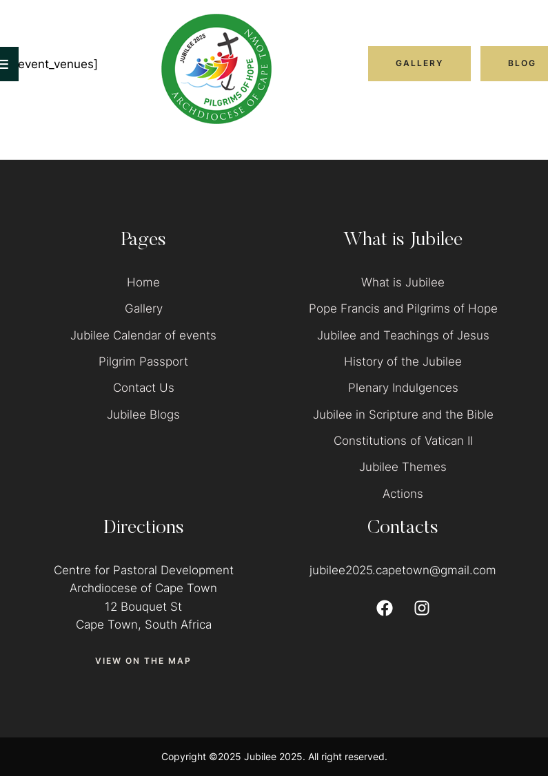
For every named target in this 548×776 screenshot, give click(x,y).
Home (143, 282)
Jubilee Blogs (143, 414)
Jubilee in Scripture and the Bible (403, 414)
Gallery (144, 308)
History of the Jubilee (403, 361)
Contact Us (143, 388)
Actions (403, 494)
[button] (419, 63)
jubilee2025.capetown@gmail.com (402, 570)
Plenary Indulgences (403, 388)
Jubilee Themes (403, 467)
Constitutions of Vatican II (403, 441)
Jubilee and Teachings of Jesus (403, 335)
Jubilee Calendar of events (143, 335)
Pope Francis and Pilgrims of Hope (403, 308)
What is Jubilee (403, 282)
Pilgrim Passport (143, 361)
